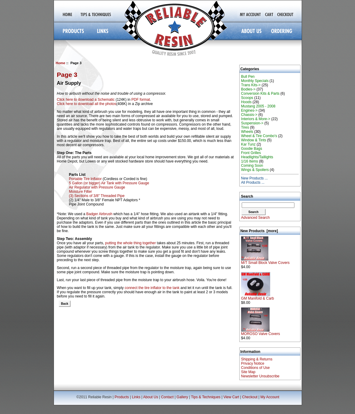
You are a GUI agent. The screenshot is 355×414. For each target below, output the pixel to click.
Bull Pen (248, 76)
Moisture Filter (80, 191)
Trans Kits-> (251, 85)
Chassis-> (249, 115)
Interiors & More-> (255, 119)
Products (121, 397)
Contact (167, 397)
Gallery (182, 397)
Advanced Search (255, 217)
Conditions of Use (255, 368)
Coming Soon (252, 165)
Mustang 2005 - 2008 (258, 106)
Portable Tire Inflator (85, 179)
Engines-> (249, 110)
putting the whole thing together (130, 243)
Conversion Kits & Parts (260, 93)
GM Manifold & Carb (257, 297)
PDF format (140, 99)
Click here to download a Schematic (86, 99)
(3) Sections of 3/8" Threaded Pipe (96, 196)
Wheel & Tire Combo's (259, 136)
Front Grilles (251, 153)
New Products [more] (259, 231)
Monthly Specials (255, 81)
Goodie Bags (251, 148)
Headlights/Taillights (257, 157)
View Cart (231, 397)
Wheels (247, 132)
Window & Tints (253, 140)
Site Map (248, 372)
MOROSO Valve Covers (260, 332)
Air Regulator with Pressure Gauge (97, 187)
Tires (245, 127)
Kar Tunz (248, 144)
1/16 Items (249, 161)
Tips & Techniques (205, 397)
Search (247, 196)
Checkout (249, 397)
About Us (150, 397)
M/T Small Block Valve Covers (265, 261)
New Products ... (254, 178)
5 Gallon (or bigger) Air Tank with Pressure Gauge (109, 183)
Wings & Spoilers (255, 170)
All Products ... (252, 182)
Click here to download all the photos (86, 104)
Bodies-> (248, 89)
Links (136, 397)
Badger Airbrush (99, 214)
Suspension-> (252, 123)
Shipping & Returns (256, 359)
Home (60, 63)
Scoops (247, 98)
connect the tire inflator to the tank (152, 288)
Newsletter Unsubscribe (260, 376)
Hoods (246, 102)
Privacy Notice (252, 363)
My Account (269, 397)
